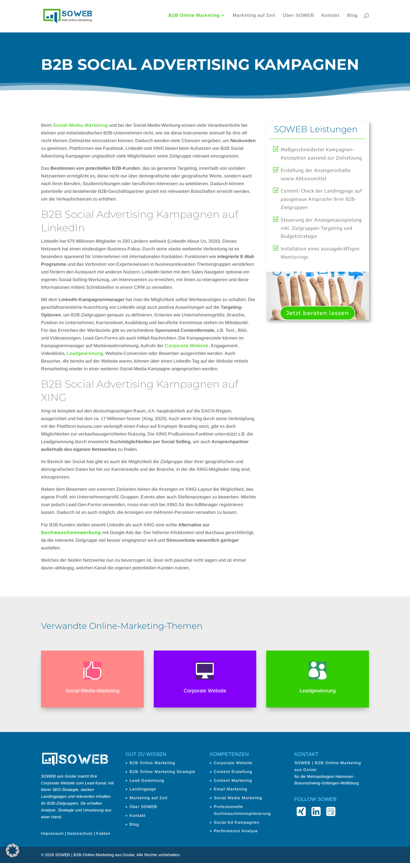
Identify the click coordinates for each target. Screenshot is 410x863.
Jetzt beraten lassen (317, 313)
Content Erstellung (233, 771)
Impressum (52, 833)
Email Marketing (230, 789)
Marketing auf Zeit (254, 16)
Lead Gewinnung (147, 780)
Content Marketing (233, 780)
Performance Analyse (236, 831)
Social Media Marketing (238, 797)
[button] (12, 850)
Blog (352, 16)
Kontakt (330, 16)
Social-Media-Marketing (80, 125)
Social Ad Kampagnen (236, 822)
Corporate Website (187, 345)
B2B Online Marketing (194, 16)
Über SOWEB (298, 16)
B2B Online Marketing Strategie (162, 771)
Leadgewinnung (85, 353)
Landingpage (143, 789)
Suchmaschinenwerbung (71, 532)
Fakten (103, 833)
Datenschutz (80, 833)
